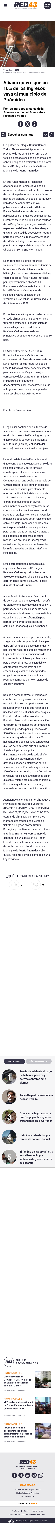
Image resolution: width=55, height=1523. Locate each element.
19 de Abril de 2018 (11, 70)
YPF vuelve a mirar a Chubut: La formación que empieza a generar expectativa (18, 1405)
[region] (27, 990)
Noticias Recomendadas (27, 1361)
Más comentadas (39, 1061)
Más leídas (14, 1061)
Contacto (15, 1511)
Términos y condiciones (33, 1511)
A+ (46, 134)
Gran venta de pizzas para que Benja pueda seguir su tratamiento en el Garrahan (36, 1117)
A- (51, 134)
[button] (20, 124)
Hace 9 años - (22, 73)
